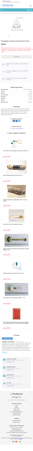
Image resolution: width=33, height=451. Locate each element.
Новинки (16, 407)
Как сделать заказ (16, 420)
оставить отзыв (7, 338)
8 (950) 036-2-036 (6, 1)
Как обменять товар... (10, 369)
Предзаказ (16, 56)
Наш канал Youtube (16, 414)
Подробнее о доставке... (11, 385)
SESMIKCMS (20, 438)
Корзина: (30, 5)
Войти (30, 9)
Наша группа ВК (16, 413)
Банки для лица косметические (24, 13)
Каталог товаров (4, 13)
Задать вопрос (16, 422)
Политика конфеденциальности (16, 430)
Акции (16, 405)
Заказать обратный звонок (17, 128)
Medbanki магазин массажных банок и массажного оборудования (7, 5)
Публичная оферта (16, 429)
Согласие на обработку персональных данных (16, 432)
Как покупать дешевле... (11, 361)
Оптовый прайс (16, 410)
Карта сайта (16, 408)
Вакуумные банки (13, 13)
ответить (5, 352)
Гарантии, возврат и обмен (16, 427)
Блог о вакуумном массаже (16, 411)
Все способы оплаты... (10, 377)
